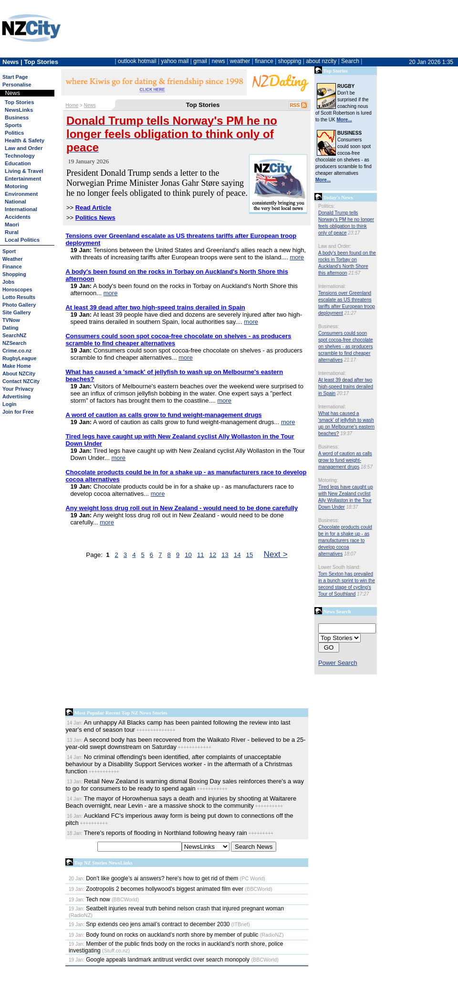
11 (200, 554)
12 (213, 554)
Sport (9, 251)
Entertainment (23, 179)
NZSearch (14, 343)
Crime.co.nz (16, 350)
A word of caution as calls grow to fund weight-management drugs (345, 460)
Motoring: (328, 480)
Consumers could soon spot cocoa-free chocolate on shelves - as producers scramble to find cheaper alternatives (345, 347)
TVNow (11, 320)
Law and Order (23, 148)
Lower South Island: (339, 567)
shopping (290, 61)
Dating (10, 328)
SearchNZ (14, 335)
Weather (12, 259)
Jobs (8, 282)
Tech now (89, 899)
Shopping (14, 274)
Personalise (16, 84)
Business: (328, 326)
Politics (14, 133)
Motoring (16, 186)
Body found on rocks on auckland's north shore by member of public (163, 934)
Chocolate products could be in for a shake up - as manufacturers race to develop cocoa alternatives (345, 540)
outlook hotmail (137, 61)
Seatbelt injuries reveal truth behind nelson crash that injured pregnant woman (176, 908)
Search (350, 61)
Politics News (95, 217)
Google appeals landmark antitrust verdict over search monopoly (159, 959)
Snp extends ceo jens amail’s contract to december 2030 (149, 924)
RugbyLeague (19, 358)
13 (225, 554)
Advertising (16, 396)
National (15, 201)
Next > (276, 554)
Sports (13, 125)
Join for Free (17, 412)
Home (72, 105)
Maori (12, 224)
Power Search (337, 662)
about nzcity (321, 61)
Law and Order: (334, 246)
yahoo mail (175, 61)
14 (237, 554)
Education (18, 163)
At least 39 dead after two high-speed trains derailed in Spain (345, 386)
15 (249, 554)
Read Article (93, 207)
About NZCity (18, 373)
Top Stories (19, 102)
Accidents (18, 217)
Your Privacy (17, 389)
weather (240, 61)
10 (188, 554)
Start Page (15, 77)
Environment (21, 194)
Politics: (326, 206)
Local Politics (22, 240)
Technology (20, 156)
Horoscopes (17, 289)
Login (9, 404)
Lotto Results (18, 297)
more (297, 257)
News (90, 105)
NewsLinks (19, 110)
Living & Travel (24, 171)
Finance (12, 266)
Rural (12, 232)
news (218, 61)
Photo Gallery (19, 305)
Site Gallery (16, 312)
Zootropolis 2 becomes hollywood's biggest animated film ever (156, 889)
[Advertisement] (127, 636)
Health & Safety (24, 140)
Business (17, 117)
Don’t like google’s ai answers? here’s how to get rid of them (153, 878)
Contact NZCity (21, 381)
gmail (200, 61)
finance (264, 61)
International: (332, 286)
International (21, 209)
